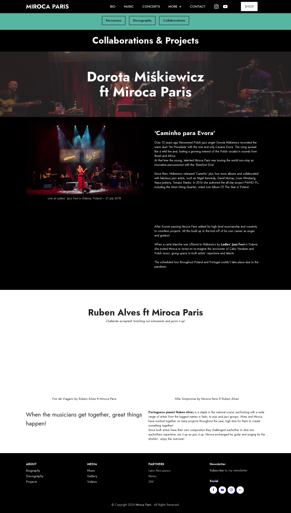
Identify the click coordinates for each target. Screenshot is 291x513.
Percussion (113, 20)
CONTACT (197, 6)
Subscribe (217, 475)
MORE (173, 6)
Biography (33, 476)
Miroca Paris (143, 510)
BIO (112, 6)
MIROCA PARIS (47, 6)
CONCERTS (151, 6)
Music (91, 476)
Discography (142, 20)
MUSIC (129, 6)
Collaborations (174, 20)
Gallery (92, 481)
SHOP (249, 6)
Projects (31, 487)
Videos (92, 487)
